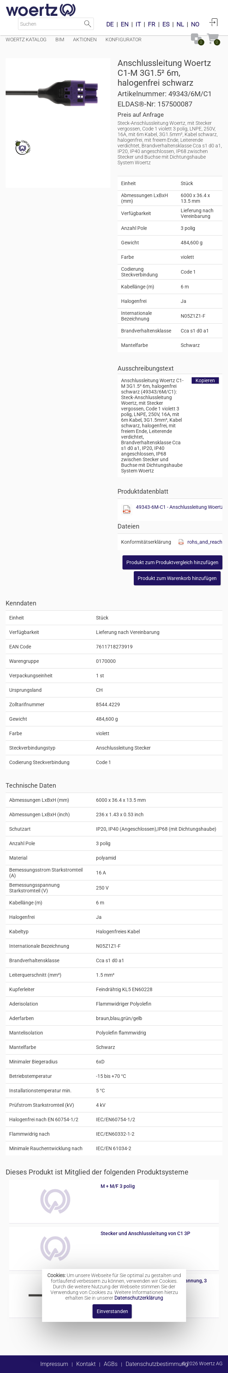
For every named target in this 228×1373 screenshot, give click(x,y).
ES (165, 24)
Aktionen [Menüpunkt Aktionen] (85, 39)
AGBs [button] (111, 1364)
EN (124, 24)
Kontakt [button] (86, 1364)
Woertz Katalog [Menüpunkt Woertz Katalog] (26, 39)
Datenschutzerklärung (138, 1298)
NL (180, 24)
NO (195, 24)
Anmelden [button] (213, 22)
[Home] (41, 11)
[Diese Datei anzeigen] (126, 509)
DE (110, 24)
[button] (172, 562)
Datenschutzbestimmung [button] (157, 1364)
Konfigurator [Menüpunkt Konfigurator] (124, 39)
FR (151, 24)
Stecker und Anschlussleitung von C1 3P (145, 1233)
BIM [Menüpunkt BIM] (59, 39)
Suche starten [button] (88, 24)
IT (138, 24)
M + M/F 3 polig (118, 1186)
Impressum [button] (54, 1364)
